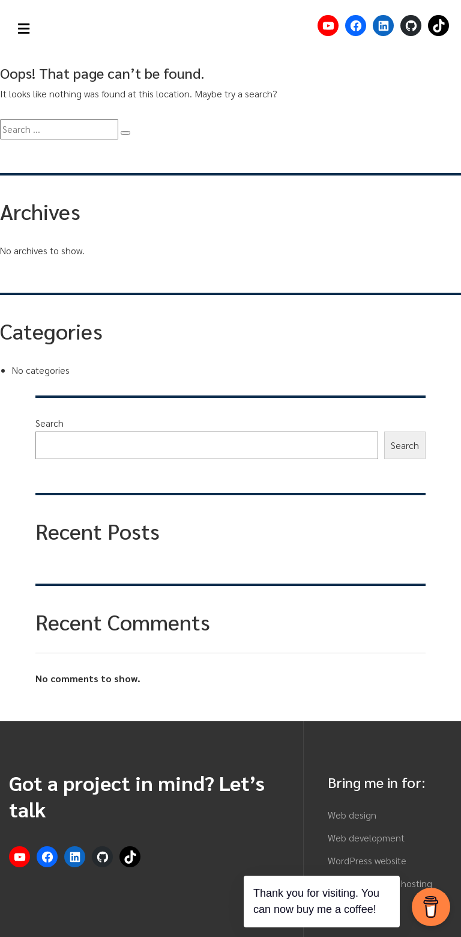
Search (49, 423)
